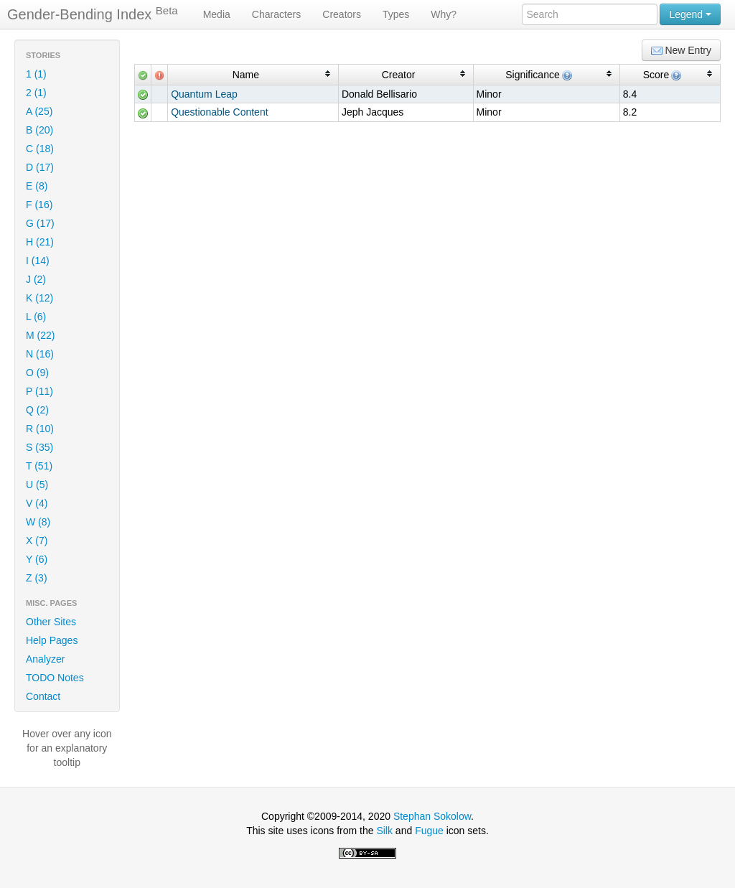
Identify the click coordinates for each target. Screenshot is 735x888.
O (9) (37, 372)
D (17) (40, 167)
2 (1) (36, 92)
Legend (690, 14)
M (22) (40, 335)
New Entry (681, 51)
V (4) (36, 503)
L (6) (36, 316)
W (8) (38, 522)
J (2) (36, 279)
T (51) (39, 466)
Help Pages (52, 640)
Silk (384, 830)
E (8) (36, 186)
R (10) (40, 428)
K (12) (39, 298)
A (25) (39, 111)
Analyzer (45, 659)
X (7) (36, 540)
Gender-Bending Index (92, 13)
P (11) (39, 391)
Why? (444, 14)
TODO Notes (55, 677)
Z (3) (36, 578)
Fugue (429, 830)
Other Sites (51, 621)
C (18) (40, 148)
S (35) (39, 447)
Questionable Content (219, 112)
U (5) (37, 484)
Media (216, 14)
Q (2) (37, 410)
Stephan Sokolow (432, 816)
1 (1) (36, 74)
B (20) (39, 130)
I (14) (38, 260)
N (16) (40, 354)
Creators (341, 14)
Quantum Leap (204, 94)
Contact (43, 696)
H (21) (40, 242)
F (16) (39, 204)
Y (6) (36, 559)
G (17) (40, 223)
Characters (276, 14)
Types (396, 14)
